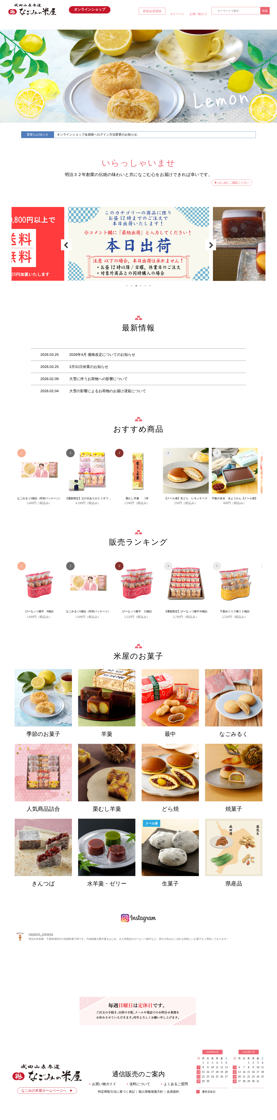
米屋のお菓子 (154, 24)
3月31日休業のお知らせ (88, 367)
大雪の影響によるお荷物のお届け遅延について (107, 391)
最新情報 (92, 24)
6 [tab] (150, 286)
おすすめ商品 (123, 24)
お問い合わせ (216, 24)
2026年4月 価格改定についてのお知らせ (102, 355)
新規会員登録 (152, 11)
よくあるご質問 (174, 1084)
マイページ (177, 14)
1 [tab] (127, 286)
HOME (61, 24)
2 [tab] (131, 286)
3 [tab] (136, 286)
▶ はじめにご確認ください (231, 182)
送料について (138, 1084)
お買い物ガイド (185, 24)
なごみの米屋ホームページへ (47, 1090)
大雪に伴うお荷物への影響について (98, 379)
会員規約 (173, 1091)
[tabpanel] (138, 243)
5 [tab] (145, 286)
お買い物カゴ (198, 14)
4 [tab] (141, 286)
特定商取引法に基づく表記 (116, 1091)
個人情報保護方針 (150, 1091)
